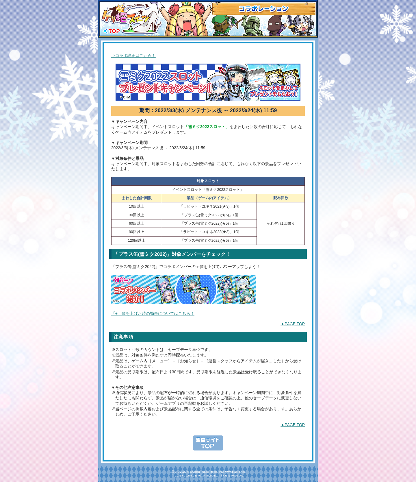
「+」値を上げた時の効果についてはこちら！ (152, 313)
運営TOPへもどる (208, 442)
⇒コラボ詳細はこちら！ (133, 55)
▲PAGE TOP (293, 324)
